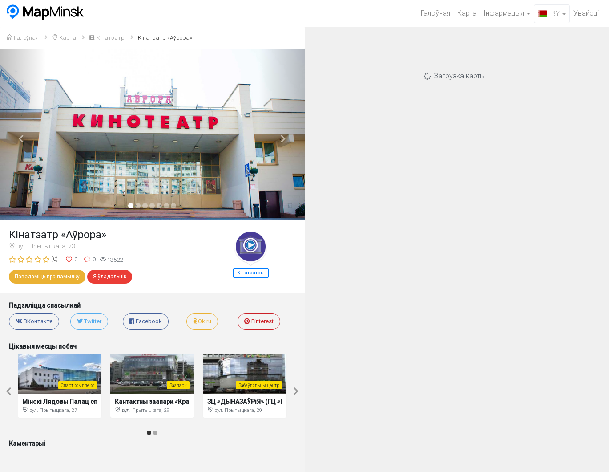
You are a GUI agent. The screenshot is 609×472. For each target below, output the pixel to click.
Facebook (145, 321)
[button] (23, 135)
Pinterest (259, 321)
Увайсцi (586, 13)
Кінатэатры (251, 273)
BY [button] (552, 13)
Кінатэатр (107, 37)
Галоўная (435, 13)
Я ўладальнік (109, 276)
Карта (466, 13)
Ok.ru (202, 321)
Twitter (89, 321)
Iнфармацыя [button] (507, 13)
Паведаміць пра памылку (47, 276)
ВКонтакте (34, 321)
